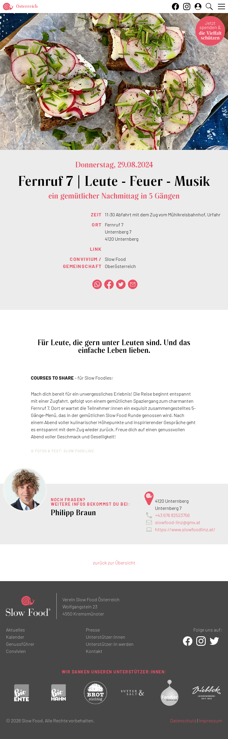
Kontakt (94, 651)
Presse (93, 629)
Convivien (16, 651)
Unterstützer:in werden (110, 644)
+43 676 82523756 (172, 515)
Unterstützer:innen (105, 637)
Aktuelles (15, 629)
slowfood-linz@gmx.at (177, 522)
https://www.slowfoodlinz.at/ (185, 529)
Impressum (210, 720)
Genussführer (20, 644)
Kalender (15, 637)
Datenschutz (183, 720)
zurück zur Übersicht (114, 562)
